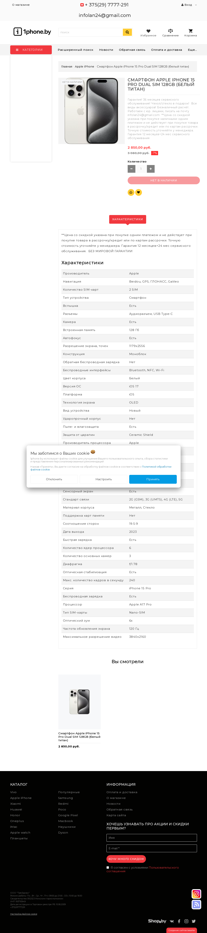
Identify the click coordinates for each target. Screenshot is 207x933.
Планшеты (19, 838)
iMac (14, 827)
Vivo (13, 792)
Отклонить (54, 479)
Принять (152, 479)
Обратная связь (132, 50)
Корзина (190, 33)
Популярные (69, 792)
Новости (106, 50)
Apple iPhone (21, 798)
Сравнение (170, 32)
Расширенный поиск (75, 50)
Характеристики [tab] (127, 219)
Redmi (63, 803)
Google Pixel (68, 815)
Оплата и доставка (166, 50)
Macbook (65, 821)
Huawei (16, 809)
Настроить (104, 479)
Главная (66, 66)
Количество (137, 161)
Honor (15, 815)
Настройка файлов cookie (23, 914)
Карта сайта (116, 815)
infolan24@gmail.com (105, 15)
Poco (62, 809)
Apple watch (20, 832)
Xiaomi (15, 803)
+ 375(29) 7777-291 (107, 5)
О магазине (116, 798)
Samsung (65, 798)
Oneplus (17, 821)
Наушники (67, 827)
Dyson (63, 832)
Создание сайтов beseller (181, 930)
